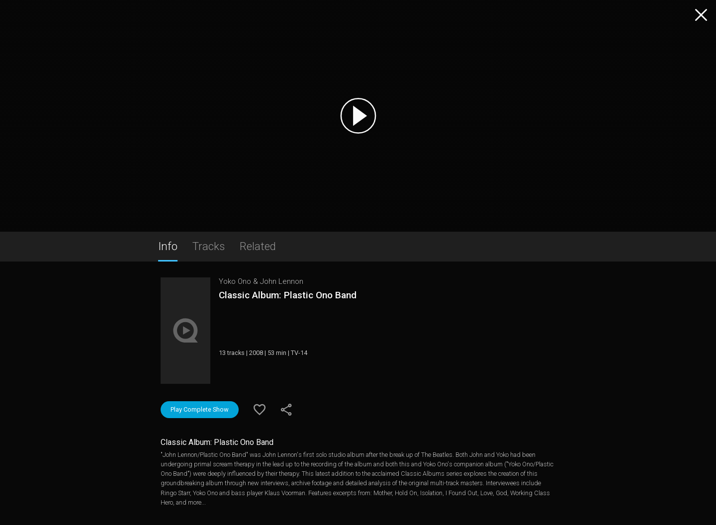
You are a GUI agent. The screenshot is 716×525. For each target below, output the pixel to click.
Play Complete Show (200, 409)
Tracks (208, 246)
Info (168, 246)
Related (258, 246)
